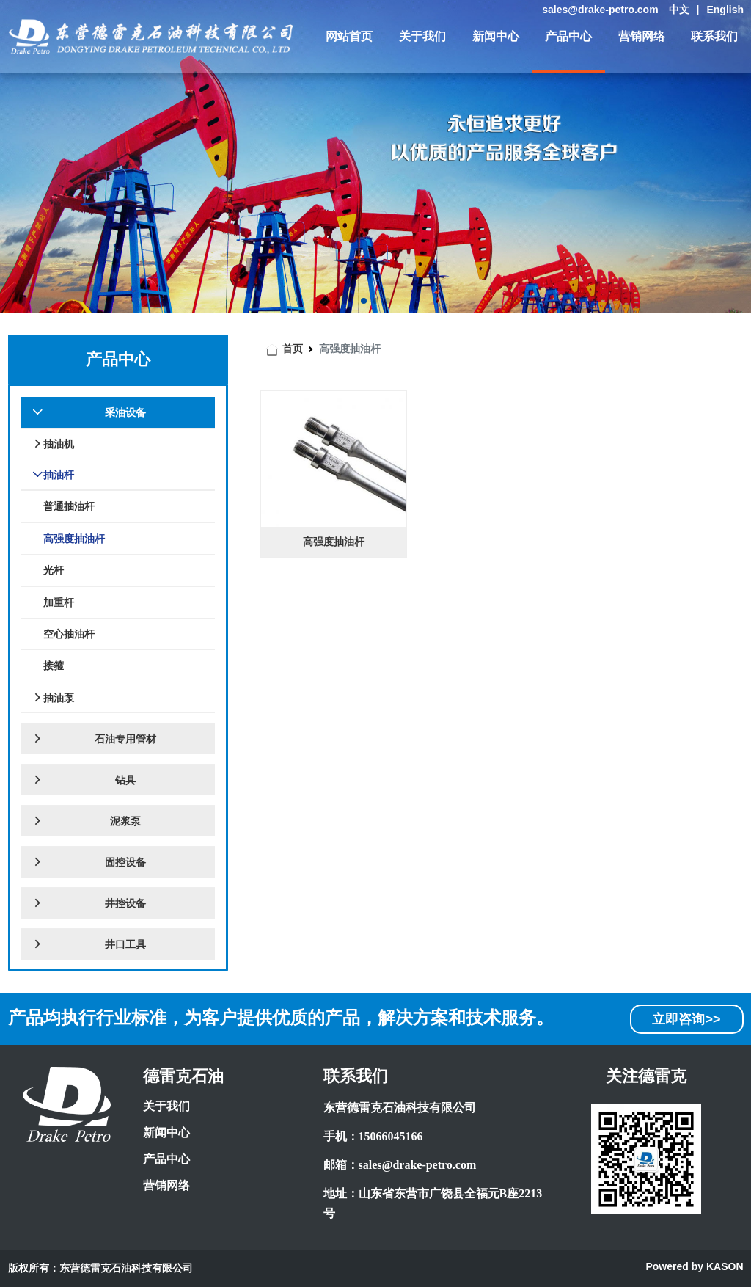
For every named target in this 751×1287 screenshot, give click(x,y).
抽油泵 (53, 697)
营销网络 (641, 36)
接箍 (53, 665)
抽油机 (53, 444)
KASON (725, 1266)
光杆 (53, 570)
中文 (679, 9)
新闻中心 (495, 36)
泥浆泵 (86, 821)
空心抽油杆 (69, 634)
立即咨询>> (686, 1019)
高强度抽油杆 (74, 538)
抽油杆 (53, 474)
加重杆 (58, 602)
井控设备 (89, 903)
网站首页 (349, 36)
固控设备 (89, 862)
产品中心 (568, 36)
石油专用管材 (94, 738)
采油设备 (89, 412)
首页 (292, 348)
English (725, 9)
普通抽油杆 (69, 506)
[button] (364, 301)
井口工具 (89, 944)
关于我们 (422, 36)
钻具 (84, 780)
